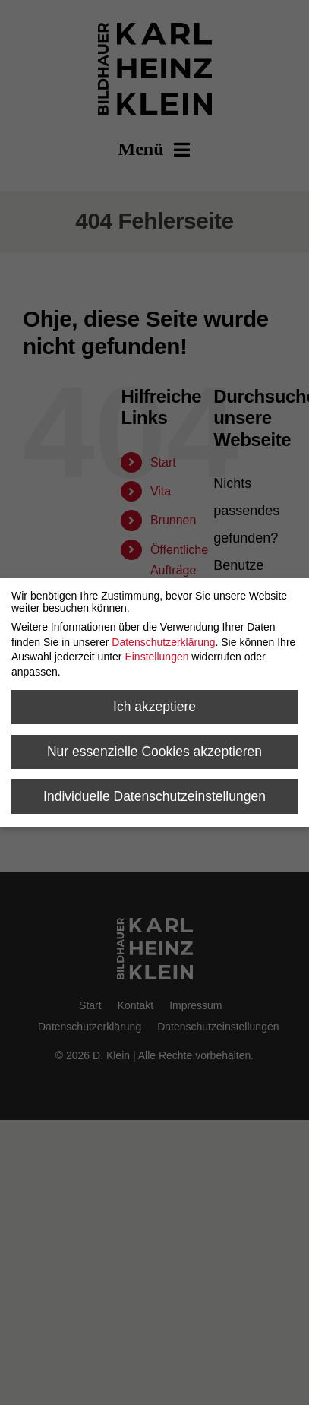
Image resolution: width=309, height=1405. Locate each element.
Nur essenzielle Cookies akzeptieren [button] (154, 751)
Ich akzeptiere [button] (154, 706)
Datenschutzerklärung (163, 642)
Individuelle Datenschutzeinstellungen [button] (154, 796)
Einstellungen (156, 656)
